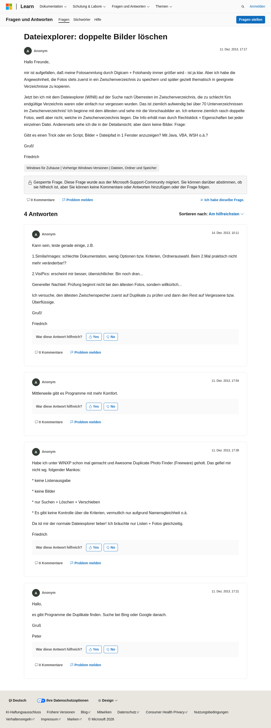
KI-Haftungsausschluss (23, 712)
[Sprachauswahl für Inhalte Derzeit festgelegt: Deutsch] (17, 701)
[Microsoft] (9, 6)
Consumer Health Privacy (165, 712)
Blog (84, 712)
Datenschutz (126, 712)
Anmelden (257, 6)
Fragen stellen (250, 20)
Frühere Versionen (61, 712)
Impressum (49, 719)
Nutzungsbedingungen (211, 712)
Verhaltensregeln (19, 719)
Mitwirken (104, 712)
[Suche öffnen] (243, 6)
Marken (73, 719)
